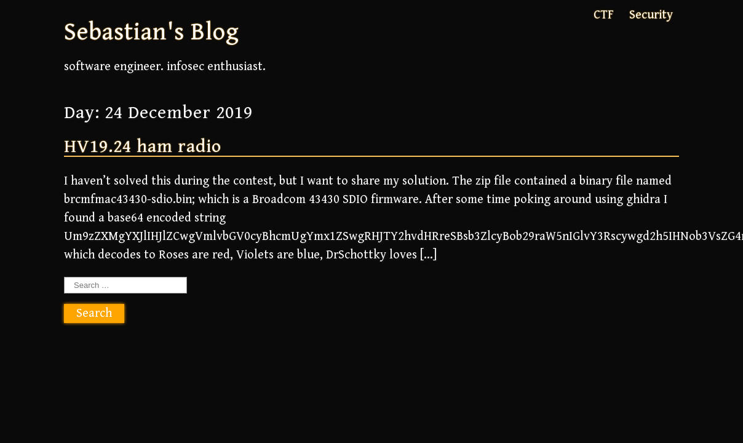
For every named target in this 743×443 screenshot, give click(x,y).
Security (651, 15)
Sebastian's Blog (151, 32)
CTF (604, 15)
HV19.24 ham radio (142, 146)
